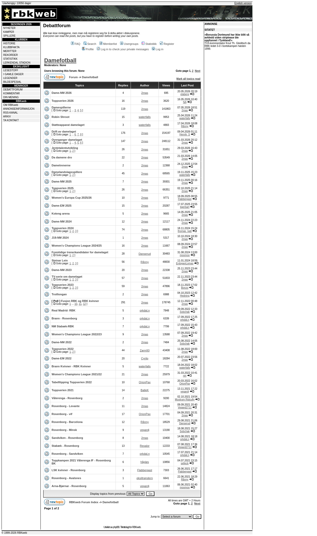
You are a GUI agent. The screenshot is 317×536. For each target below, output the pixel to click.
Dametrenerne (60, 165)
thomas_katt (185, 231)
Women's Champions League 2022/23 (76, 334)
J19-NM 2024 (60, 237)
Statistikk (149, 43)
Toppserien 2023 (62, 284)
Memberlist (108, 43)
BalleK (145, 390)
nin (184, 375)
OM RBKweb (10, 105)
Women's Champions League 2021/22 (76, 374)
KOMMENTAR (11, 93)
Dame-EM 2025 (61, 205)
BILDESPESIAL (12, 81)
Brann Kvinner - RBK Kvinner (71, 366)
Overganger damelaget (66, 139)
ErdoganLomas (184, 263)
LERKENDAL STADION (16, 62)
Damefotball (60, 60)
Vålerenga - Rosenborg (66, 398)
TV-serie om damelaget (66, 276)
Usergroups (129, 43)
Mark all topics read (188, 78)
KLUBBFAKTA (11, 47)
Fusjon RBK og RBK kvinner (80, 300)
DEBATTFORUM (13, 89)
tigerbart (184, 207)
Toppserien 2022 (62, 348)
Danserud (145, 253)
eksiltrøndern (144, 478)
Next (197, 70)
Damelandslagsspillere (66, 172)
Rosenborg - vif (61, 414)
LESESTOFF (10, 70)
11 (80, 303)
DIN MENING (11, 97)
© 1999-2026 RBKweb (14, 532)
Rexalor (145, 445)
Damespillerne (61, 107)
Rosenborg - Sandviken (67, 453)
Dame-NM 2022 (61, 342)
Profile (88, 49)
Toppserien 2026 (62, 100)
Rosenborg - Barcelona (66, 421)
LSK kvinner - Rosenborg (68, 470)
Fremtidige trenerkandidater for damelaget (79, 252)
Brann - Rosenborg (64, 318)
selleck (185, 463)
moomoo (185, 255)
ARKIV (7, 116)
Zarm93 (145, 350)
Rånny (184, 126)
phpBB (116, 527)
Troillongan (59, 294)
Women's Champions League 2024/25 (76, 245)
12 (84, 303)
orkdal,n (145, 310)
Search (89, 43)
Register (167, 43)
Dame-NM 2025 (61, 181)
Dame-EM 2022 (61, 358)
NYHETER (9, 28)
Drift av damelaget (63, 131)
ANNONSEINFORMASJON (18, 108)
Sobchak (185, 311)
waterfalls (145, 116)
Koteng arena (60, 213)
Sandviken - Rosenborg (67, 437)
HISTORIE (9, 43)
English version (243, 3)
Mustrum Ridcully (185, 399)
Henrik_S (184, 134)
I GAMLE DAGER (13, 74)
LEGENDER (10, 78)
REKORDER (10, 55)
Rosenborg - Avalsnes (66, 478)
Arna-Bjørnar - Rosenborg (68, 486)
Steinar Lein (59, 260)
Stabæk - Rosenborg (65, 445)
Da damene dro (61, 157)
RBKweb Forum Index (83, 502)
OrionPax (145, 382)
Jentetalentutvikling (64, 147)
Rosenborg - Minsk (64, 429)
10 (76, 303)
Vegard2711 (185, 407)
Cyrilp (144, 358)
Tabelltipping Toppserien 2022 (71, 382)
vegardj (185, 391)
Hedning (184, 295)
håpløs (144, 461)
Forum (73, 77)
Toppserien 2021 (62, 390)
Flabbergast (185, 199)
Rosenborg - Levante (65, 406)
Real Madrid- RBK (63, 310)
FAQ (75, 43)
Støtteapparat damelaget (67, 124)
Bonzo (184, 287)
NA (184, 102)
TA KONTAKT (11, 120)
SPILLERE (9, 35)
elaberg (185, 94)
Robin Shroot (60, 116)
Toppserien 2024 (62, 228)
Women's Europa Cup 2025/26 (71, 197)
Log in (157, 49)
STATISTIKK (10, 58)
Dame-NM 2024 (61, 221)
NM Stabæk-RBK (62, 326)
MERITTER (9, 51)
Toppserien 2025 (62, 188)
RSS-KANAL (10, 112)
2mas (144, 92)
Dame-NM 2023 (61, 269)
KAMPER (8, 32)
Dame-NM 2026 (61, 92)
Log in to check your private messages (123, 49)
